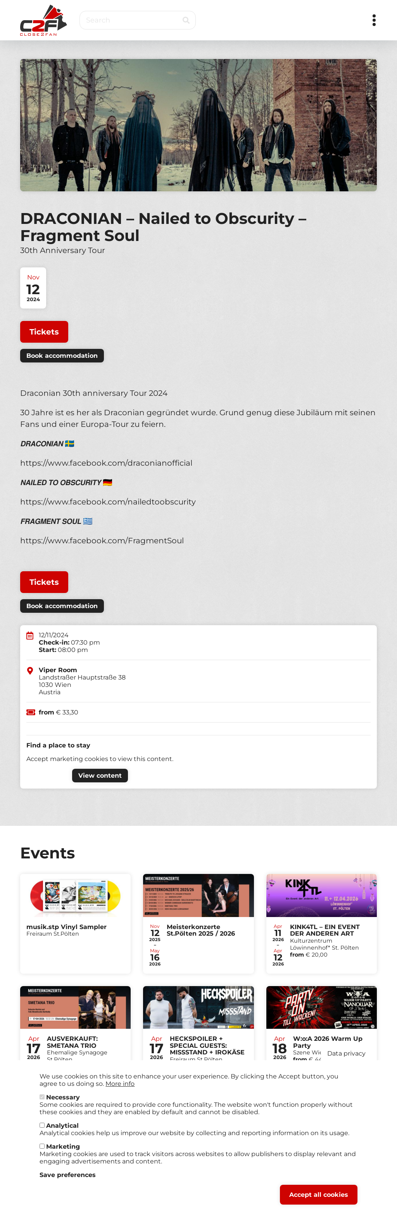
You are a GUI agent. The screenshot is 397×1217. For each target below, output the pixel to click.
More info (120, 1087)
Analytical (62, 1129)
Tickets (44, 331)
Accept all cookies (318, 1198)
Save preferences (68, 1178)
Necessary (63, 1101)
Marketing (63, 1150)
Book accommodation (62, 355)
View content (100, 775)
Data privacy (346, 1057)
